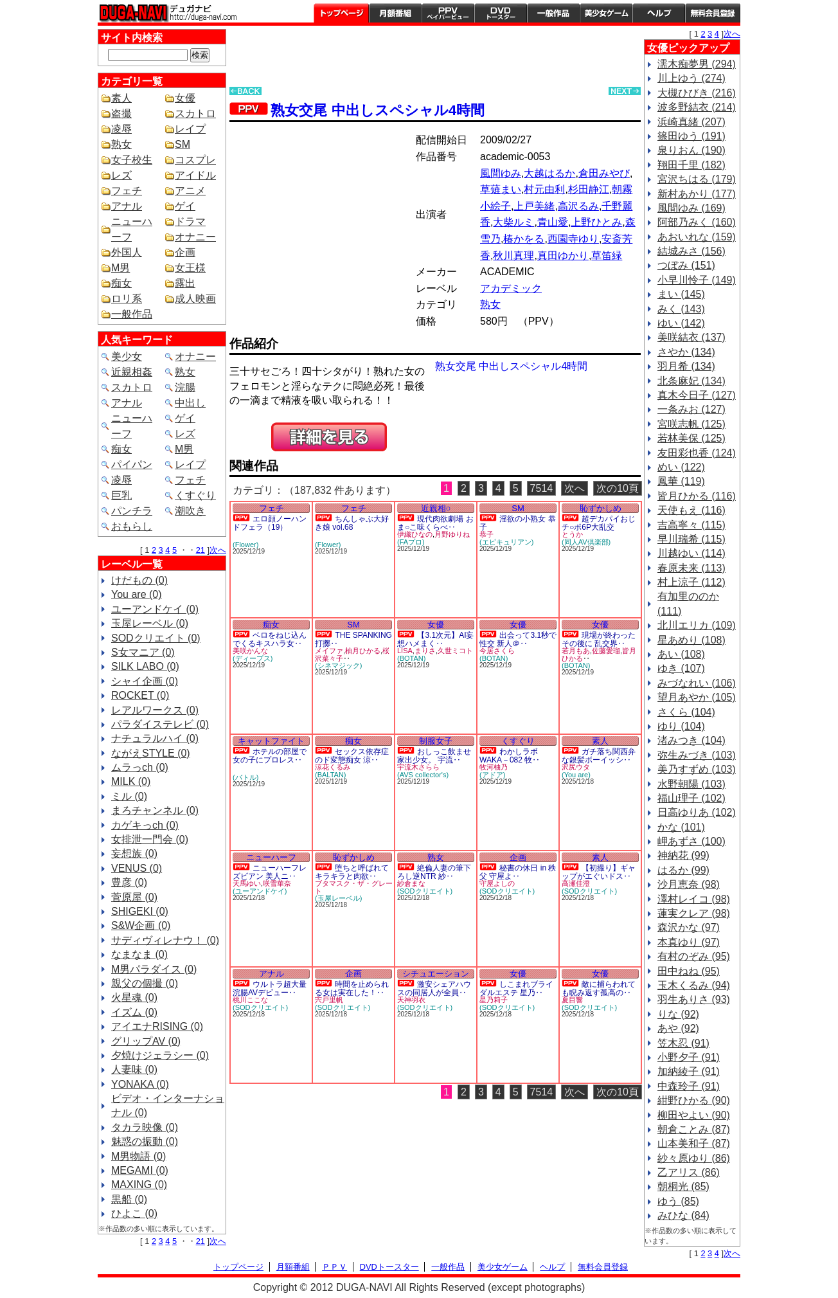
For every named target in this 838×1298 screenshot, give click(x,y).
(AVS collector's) (423, 775)
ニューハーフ (271, 857)
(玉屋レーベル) (338, 898)
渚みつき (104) (691, 740)
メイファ (329, 650)
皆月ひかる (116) (696, 496)
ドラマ (190, 221)
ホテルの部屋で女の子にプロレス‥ (270, 755)
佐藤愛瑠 (606, 650)
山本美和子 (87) (693, 1143)
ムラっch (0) (139, 767)
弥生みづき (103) (696, 755)
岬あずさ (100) (691, 841)
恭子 (486, 534)
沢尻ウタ (576, 767)
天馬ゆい (247, 883)
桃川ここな (250, 1000)
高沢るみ (578, 206)
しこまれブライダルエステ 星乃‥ (516, 988)
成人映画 (195, 298)
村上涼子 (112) (691, 582)
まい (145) (681, 294)
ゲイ (185, 206)
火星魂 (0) (134, 997)
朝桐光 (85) (683, 1186)
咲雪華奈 (277, 883)
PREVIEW (329, 436)
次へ (217, 550)
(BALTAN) (330, 775)
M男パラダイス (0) (154, 969)
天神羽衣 (411, 1000)
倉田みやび (604, 173)
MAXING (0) (139, 1184)
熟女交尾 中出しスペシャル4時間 (378, 110)
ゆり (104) (681, 726)
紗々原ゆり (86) (693, 1158)
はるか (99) (683, 870)
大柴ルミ (513, 222)
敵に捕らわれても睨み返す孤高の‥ (599, 988)
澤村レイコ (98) (693, 899)
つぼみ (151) (686, 265)
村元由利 (544, 189)
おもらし (131, 526)
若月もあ (576, 650)
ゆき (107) (681, 668)
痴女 (121, 283)
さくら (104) (686, 712)
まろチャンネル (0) (155, 810)
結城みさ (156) (691, 251)
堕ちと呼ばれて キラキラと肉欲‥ (352, 872)
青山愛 (552, 222)
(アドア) (492, 775)
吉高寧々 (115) (691, 524)
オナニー (195, 236)
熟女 (121, 144)
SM (182, 144)
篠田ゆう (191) (691, 136)
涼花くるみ (332, 767)
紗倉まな (411, 883)
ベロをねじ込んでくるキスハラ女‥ (270, 639)
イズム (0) (134, 1012)
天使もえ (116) (691, 510)
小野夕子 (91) (688, 1057)
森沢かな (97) (688, 927)
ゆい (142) (681, 323)
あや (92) (678, 1028)
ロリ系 (126, 298)
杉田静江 (588, 189)
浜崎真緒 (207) (691, 121)
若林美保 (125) (691, 438)
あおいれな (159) (696, 236)
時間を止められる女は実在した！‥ (352, 988)
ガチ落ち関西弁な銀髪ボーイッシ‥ (599, 755)
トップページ (341, 13)
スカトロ (195, 113)
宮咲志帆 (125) (691, 424)
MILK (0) (130, 781)
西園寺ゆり (573, 238)
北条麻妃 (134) (691, 380)
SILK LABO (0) (145, 666)
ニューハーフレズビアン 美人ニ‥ (270, 872)
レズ (121, 175)
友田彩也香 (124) (696, 452)
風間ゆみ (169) (691, 208)
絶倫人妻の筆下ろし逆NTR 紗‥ (434, 872)
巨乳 (121, 495)
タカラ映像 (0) (144, 1127)
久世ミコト (455, 650)
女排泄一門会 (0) (149, 839)
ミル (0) (129, 796)
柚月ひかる (362, 650)
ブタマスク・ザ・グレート (354, 887)
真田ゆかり (563, 255)
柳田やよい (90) (693, 1115)
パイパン (131, 464)
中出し (190, 402)
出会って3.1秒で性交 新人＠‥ (518, 639)
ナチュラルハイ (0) (155, 738)
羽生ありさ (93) (693, 999)
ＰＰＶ (334, 1267)
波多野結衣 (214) (696, 107)
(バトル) (245, 777)
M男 (120, 267)
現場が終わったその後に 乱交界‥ (599, 639)
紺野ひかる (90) (693, 1100)
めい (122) (681, 467)
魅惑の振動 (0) (144, 1141)
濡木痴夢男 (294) (696, 64)
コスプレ (195, 159)
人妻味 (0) (134, 1069)
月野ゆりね (452, 534)
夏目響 (572, 1000)
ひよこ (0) (134, 1213)
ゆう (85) (678, 1201)
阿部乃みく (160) (696, 222)
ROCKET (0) (140, 695)
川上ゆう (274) (691, 78)
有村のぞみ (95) (693, 956)
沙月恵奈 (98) (688, 884)
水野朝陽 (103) (691, 784)
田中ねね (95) (688, 971)
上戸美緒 (534, 206)
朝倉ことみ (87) (693, 1129)
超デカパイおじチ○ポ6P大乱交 (599, 523)
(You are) (576, 775)
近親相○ (436, 508)
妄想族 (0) (134, 853)
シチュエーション (435, 973)
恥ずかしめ (600, 508)
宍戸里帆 (329, 1000)
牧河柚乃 (493, 767)
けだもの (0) (139, 580)
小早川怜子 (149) (696, 280)
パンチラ (131, 510)
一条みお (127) (691, 409)
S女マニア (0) (143, 652)
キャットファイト (271, 741)
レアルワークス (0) (155, 710)
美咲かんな (250, 650)
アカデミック (511, 288)
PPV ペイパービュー (448, 13)
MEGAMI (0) (139, 1170)
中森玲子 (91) (688, 1086)
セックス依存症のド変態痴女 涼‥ (352, 755)
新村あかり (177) (696, 193)
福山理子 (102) (691, 798)
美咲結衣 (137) (691, 337)
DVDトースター (500, 13)
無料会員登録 (603, 1267)
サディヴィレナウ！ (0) (165, 940)
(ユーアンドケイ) (260, 891)
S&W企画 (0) (140, 925)
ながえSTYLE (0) (150, 753)
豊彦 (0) (129, 882)
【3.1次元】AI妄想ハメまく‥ (435, 639)
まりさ (425, 650)
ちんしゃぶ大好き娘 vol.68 (352, 523)
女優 (185, 98)
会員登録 (712, 13)
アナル (126, 206)
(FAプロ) (411, 542)
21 (200, 550)
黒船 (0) (129, 1199)
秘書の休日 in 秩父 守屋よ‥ (517, 872)
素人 (121, 98)
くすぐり (195, 495)
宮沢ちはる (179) (696, 179)
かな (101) (681, 827)
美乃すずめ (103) (696, 769)
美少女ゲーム (606, 13)
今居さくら (497, 650)
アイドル (195, 175)
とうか (572, 534)
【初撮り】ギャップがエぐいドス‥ (599, 872)
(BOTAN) (411, 658)
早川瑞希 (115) (691, 539)
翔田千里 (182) (691, 164)
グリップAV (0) (146, 1041)
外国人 (126, 252)
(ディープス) (252, 658)
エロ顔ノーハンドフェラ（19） (270, 523)
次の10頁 (617, 488)
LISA (405, 650)
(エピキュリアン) (506, 542)
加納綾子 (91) (688, 1071)
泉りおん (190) (691, 150)
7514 (541, 488)
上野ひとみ (596, 222)
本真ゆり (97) (688, 942)
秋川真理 (513, 255)
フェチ (126, 190)
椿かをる (523, 238)
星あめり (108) (691, 640)
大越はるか (549, 173)
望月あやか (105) (696, 697)
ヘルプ (658, 13)
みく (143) (681, 308)
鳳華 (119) (681, 481)
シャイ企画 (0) (144, 681)
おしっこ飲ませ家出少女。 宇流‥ (434, 755)
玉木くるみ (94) (693, 985)
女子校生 (131, 159)
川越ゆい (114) (691, 553)
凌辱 (121, 128)
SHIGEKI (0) (139, 911)
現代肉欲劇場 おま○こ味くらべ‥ (435, 523)
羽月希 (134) (686, 366)
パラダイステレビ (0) (160, 724)
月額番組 (395, 13)
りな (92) (678, 1014)
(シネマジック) (338, 665)
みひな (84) (683, 1215)
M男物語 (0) (138, 1156)
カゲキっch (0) (145, 825)
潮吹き (190, 510)
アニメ (190, 190)
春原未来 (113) (691, 568)
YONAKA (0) (140, 1084)
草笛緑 (606, 255)
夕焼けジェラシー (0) (160, 1055)
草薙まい (500, 189)
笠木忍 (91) (683, 1043)
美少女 (126, 356)
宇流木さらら (418, 767)
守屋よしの (497, 883)
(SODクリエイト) (424, 891)
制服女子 (435, 741)
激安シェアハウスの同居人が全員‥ (434, 988)
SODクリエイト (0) (156, 638)
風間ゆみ (500, 173)
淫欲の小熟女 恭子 (517, 523)
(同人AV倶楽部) (586, 542)
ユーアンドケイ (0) (155, 609)
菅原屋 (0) (134, 897)
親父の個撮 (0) (144, 983)
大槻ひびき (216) (696, 92)
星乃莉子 (493, 1000)
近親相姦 (131, 371)
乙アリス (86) (688, 1172)
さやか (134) (686, 352)
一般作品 (553, 13)
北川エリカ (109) (696, 625)
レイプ (190, 128)
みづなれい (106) (696, 683)
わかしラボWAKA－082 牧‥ (509, 755)
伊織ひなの (414, 534)
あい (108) (681, 654)
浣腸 (185, 387)
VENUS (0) (136, 868)
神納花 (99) (683, 855)
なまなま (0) (139, 954)
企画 (185, 252)
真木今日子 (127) (696, 395)
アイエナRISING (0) (157, 1026)
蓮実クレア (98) (693, 913)
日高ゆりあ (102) (696, 812)
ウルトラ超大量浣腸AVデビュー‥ (270, 988)
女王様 (190, 267)
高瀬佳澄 (576, 883)
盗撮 (121, 113)
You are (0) (136, 594)
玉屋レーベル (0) (149, 623)
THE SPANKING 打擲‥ (353, 639)
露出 (185, 283)
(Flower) (245, 544)
